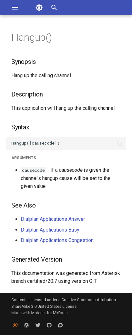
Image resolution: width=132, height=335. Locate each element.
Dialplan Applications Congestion (57, 240)
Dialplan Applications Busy (50, 230)
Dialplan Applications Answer (53, 219)
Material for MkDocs (49, 312)
